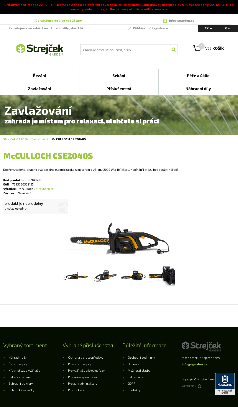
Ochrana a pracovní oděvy (85, 357)
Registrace (159, 28)
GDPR (131, 383)
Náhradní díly (17, 357)
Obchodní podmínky (141, 357)
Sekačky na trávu (20, 377)
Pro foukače (76, 390)
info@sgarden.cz (194, 364)
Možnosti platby (139, 370)
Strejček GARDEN (15, 139)
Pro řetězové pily (79, 364)
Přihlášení (141, 28)
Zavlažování (39, 139)
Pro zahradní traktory (82, 383)
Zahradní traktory (21, 383)
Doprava (133, 364)
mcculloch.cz (45, 188)
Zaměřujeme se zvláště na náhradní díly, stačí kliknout (49, 28)
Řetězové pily (18, 364)
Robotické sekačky (21, 390)
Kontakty (134, 390)
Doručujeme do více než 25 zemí (59, 20)
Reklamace (135, 377)
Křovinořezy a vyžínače (24, 370)
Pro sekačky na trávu (82, 377)
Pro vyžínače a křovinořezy (86, 370)
